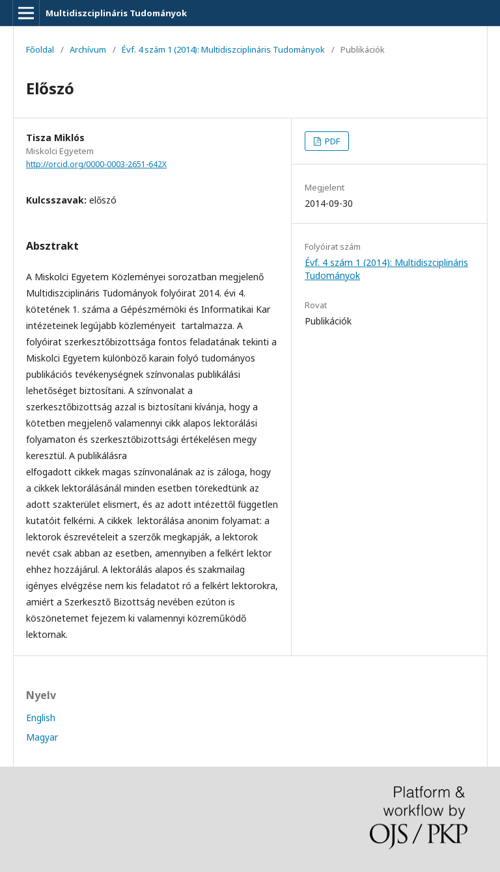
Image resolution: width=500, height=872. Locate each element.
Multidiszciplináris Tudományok (116, 13)
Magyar (42, 737)
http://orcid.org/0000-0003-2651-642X (96, 164)
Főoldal (40, 49)
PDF (331, 141)
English (40, 717)
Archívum (88, 49)
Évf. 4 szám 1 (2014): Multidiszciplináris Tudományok (223, 49)
